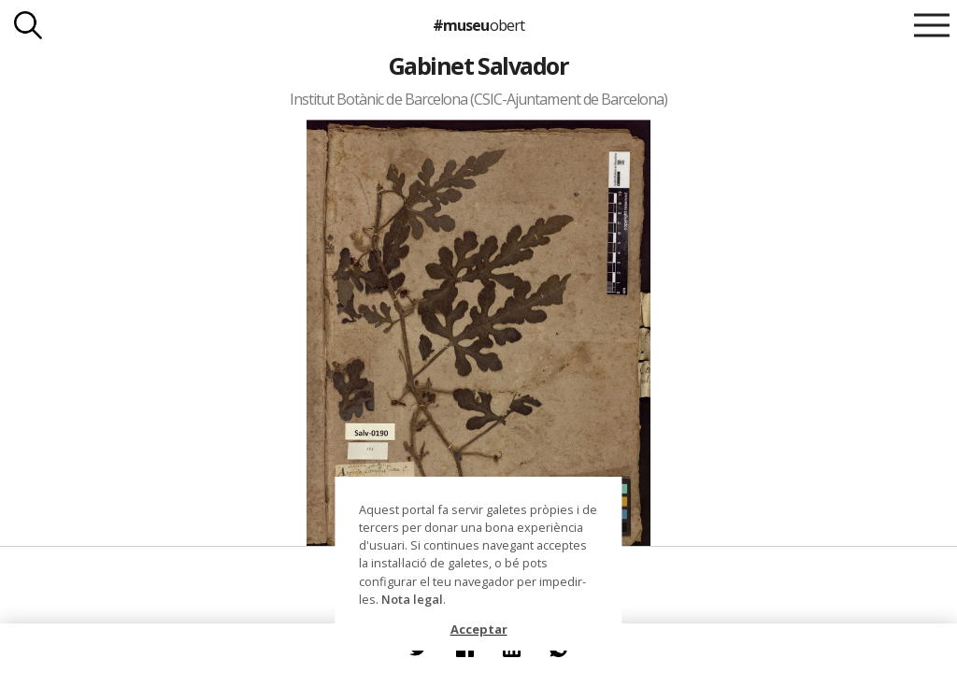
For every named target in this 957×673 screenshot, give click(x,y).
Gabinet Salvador (479, 65)
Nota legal (412, 599)
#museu (478, 25)
